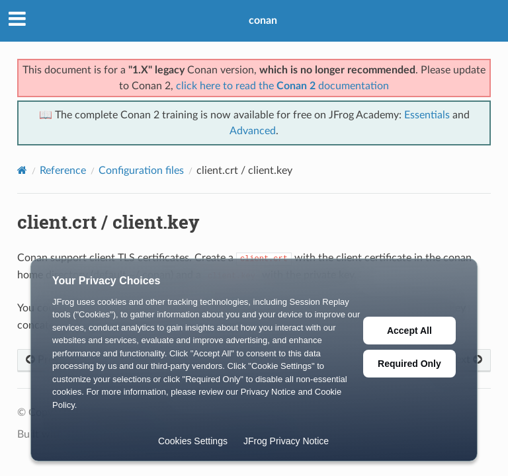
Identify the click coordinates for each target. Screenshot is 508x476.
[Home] (22, 170)
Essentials (427, 115)
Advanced (253, 131)
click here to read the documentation (282, 86)
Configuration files (141, 170)
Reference (63, 170)
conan (263, 20)
